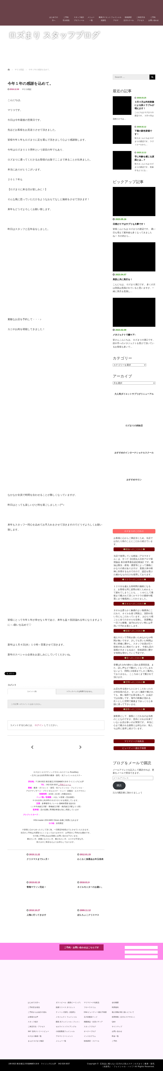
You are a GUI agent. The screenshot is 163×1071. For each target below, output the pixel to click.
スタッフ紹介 (33, 1022)
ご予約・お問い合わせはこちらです (81, 947)
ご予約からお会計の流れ (37, 1012)
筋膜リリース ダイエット (65, 1007)
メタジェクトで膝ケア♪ (124, 334)
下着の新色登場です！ (143, 132)
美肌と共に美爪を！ (122, 279)
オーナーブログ (90, 1031)
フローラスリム (90, 1007)
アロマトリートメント (64, 1036)
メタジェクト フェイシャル (66, 1017)
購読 (119, 785)
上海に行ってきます (36, 915)
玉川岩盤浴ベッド (91, 1017)
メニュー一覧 (91, 18)
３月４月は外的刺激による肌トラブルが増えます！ (144, 105)
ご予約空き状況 (66, 18)
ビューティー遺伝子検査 (134, 748)
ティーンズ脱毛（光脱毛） (66, 1012)
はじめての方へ (53, 18)
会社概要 (115, 1002)
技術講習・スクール (91, 1041)
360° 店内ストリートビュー (38, 1031)
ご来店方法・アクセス (36, 1026)
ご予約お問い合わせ (153, 18)
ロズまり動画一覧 (35, 1036)
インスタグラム (90, 1036)
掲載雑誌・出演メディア (93, 1022)
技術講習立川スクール (128, 18)
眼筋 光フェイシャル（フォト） (68, 1022)
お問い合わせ (117, 1031)
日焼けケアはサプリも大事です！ (129, 224)
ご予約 (114, 1041)
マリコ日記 (26, 89)
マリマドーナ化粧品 (91, 1002)
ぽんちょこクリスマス (88, 915)
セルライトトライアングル (66, 1026)
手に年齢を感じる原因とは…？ (144, 158)
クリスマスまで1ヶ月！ (38, 859)
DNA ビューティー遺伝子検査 (95, 1012)
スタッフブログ (90, 1026)
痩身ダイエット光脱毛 (104, 18)
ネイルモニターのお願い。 (90, 887)
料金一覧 (115, 1036)
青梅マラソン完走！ (36, 887)
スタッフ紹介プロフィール (79, 18)
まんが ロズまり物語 (36, 1041)
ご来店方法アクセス (140, 18)
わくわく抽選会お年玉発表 (90, 859)
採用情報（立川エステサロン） (124, 1017)
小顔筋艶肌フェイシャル (65, 1031)
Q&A (113, 1022)
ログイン (39, 725)
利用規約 (115, 1007)
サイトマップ (117, 1026)
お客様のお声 (33, 1017)
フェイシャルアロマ (116, 18)
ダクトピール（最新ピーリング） (69, 1002)
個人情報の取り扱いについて (123, 1012)
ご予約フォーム (64, 785)
